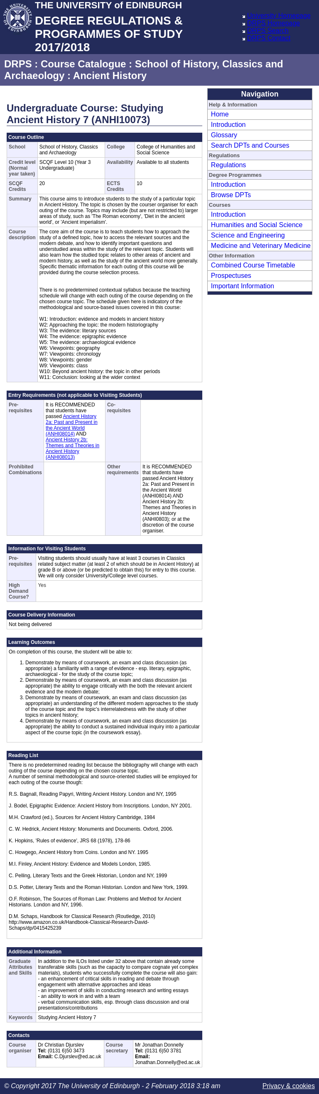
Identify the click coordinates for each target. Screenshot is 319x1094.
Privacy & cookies (289, 1085)
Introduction (228, 124)
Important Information (242, 286)
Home (220, 114)
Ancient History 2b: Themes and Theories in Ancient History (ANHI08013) (72, 448)
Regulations (228, 164)
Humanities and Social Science (257, 224)
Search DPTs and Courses (250, 145)
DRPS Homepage (273, 23)
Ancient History (110, 75)
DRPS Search (268, 30)
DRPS (18, 63)
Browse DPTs (231, 194)
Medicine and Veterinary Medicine (261, 245)
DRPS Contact (268, 38)
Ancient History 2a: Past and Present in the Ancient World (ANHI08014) (72, 425)
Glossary (224, 135)
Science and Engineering (248, 235)
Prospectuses (231, 275)
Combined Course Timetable (253, 265)
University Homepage (279, 15)
